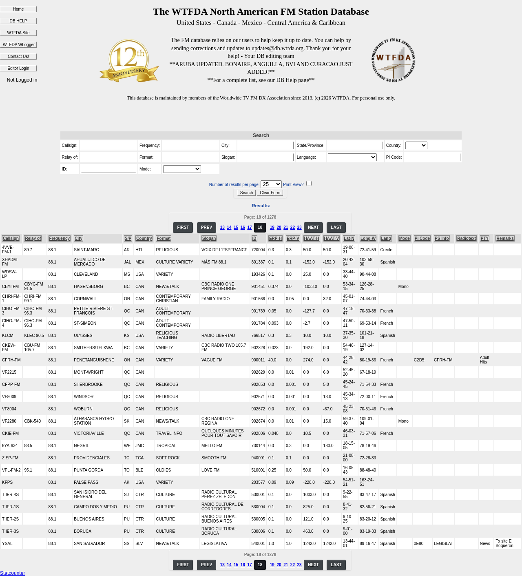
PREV (206, 227)
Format (163, 238)
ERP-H (275, 238)
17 (249, 227)
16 (243, 227)
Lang (386, 238)
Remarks (504, 238)
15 (236, 227)
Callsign (11, 238)
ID (254, 238)
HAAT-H (311, 238)
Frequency (59, 238)
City (78, 238)
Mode (404, 238)
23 (299, 227)
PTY (485, 238)
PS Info (442, 238)
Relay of (33, 238)
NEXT (313, 227)
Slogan (209, 238)
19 (272, 227)
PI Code (422, 238)
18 (260, 227)
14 (229, 227)
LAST (336, 227)
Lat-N (349, 238)
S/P (128, 238)
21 (285, 227)
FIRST (183, 227)
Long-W (368, 238)
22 (292, 227)
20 (278, 227)
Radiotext (466, 238)
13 (222, 227)
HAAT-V (331, 238)
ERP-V (293, 238)
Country (144, 238)
